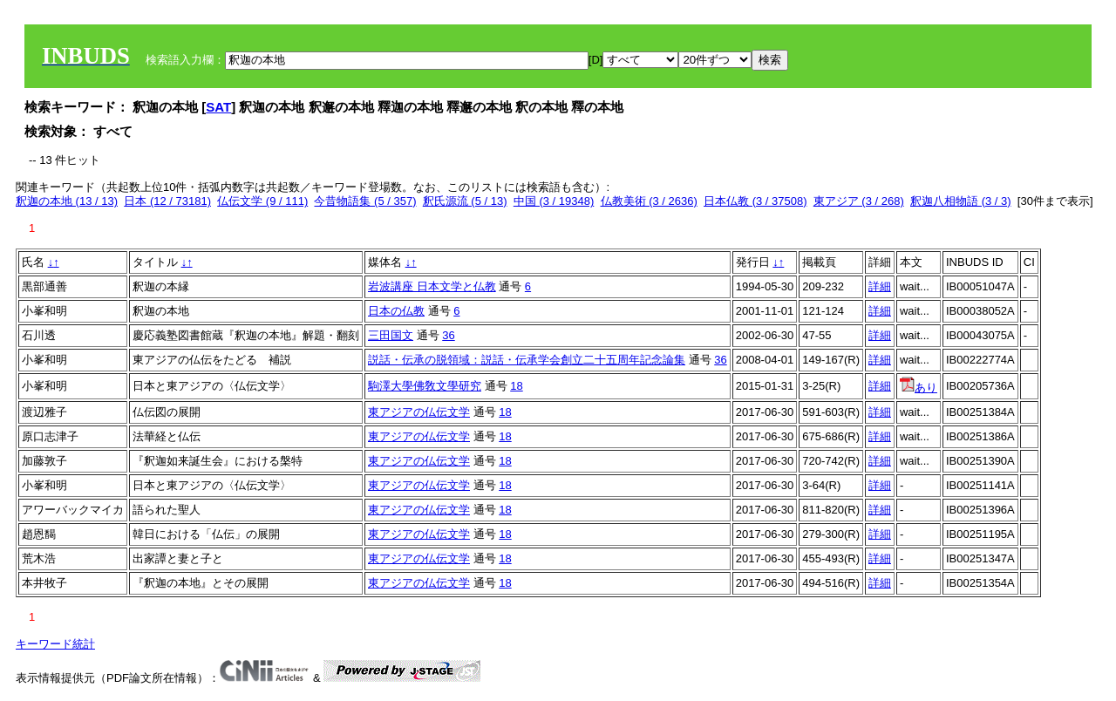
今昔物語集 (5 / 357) (365, 201)
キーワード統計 (55, 643)
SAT (218, 106)
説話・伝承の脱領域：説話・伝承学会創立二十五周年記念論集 (526, 359)
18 (516, 385)
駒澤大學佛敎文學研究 (424, 385)
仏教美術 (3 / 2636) (649, 201)
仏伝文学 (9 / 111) (262, 201)
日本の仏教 (396, 310)
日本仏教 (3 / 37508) (755, 201)
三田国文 (390, 335)
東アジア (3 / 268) (858, 201)
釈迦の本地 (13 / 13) (67, 201)
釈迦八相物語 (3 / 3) (960, 201)
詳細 (879, 286)
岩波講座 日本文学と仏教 (432, 286)
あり (918, 387)
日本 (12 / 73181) (167, 201)
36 (448, 335)
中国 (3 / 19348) (554, 201)
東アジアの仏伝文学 (419, 412)
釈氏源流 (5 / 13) (465, 201)
